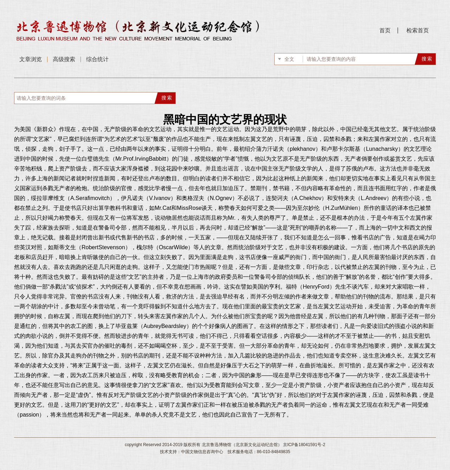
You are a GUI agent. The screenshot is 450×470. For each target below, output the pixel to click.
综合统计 (97, 59)
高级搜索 (64, 59)
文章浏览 (30, 59)
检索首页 (417, 30)
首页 (385, 30)
